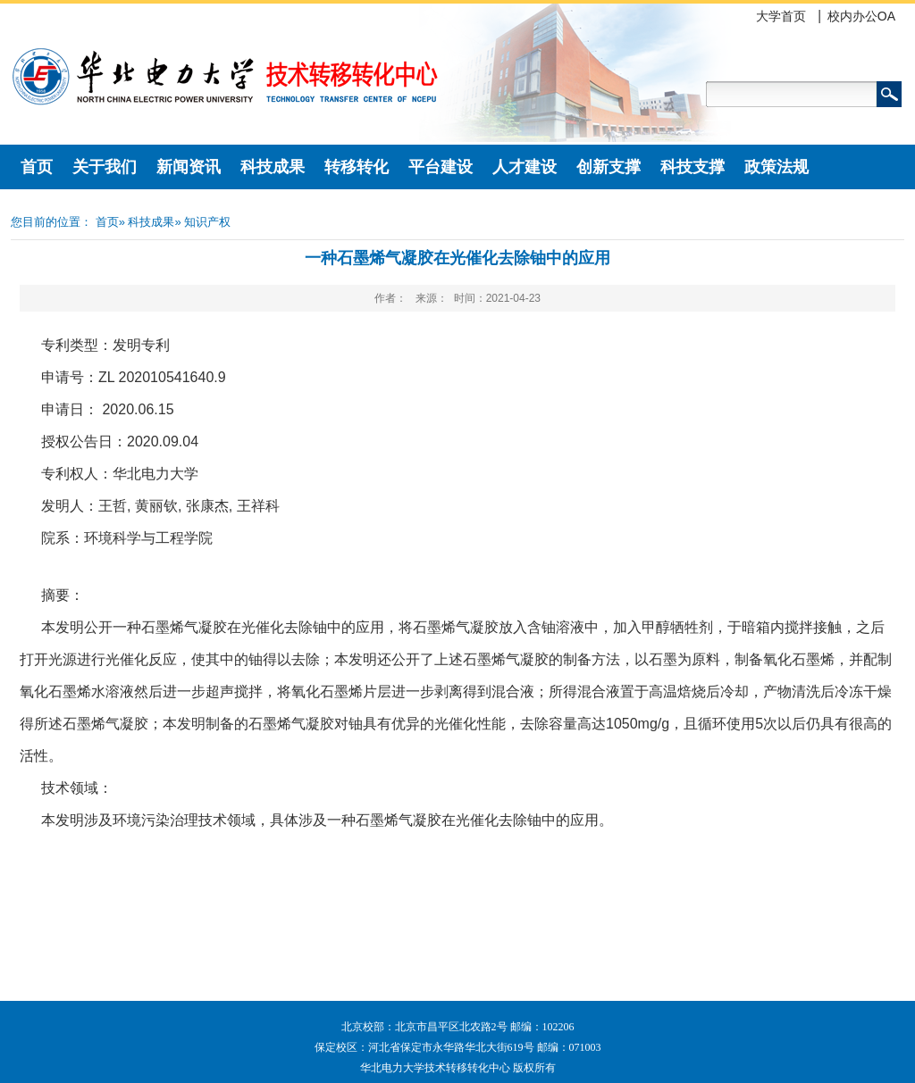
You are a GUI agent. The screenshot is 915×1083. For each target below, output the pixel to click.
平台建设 (440, 167)
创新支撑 (608, 167)
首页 (37, 167)
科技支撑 (692, 167)
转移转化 (356, 167)
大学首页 (781, 16)
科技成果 (272, 167)
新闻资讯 (188, 167)
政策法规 (776, 167)
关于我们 (104, 167)
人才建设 (524, 167)
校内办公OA (861, 16)
